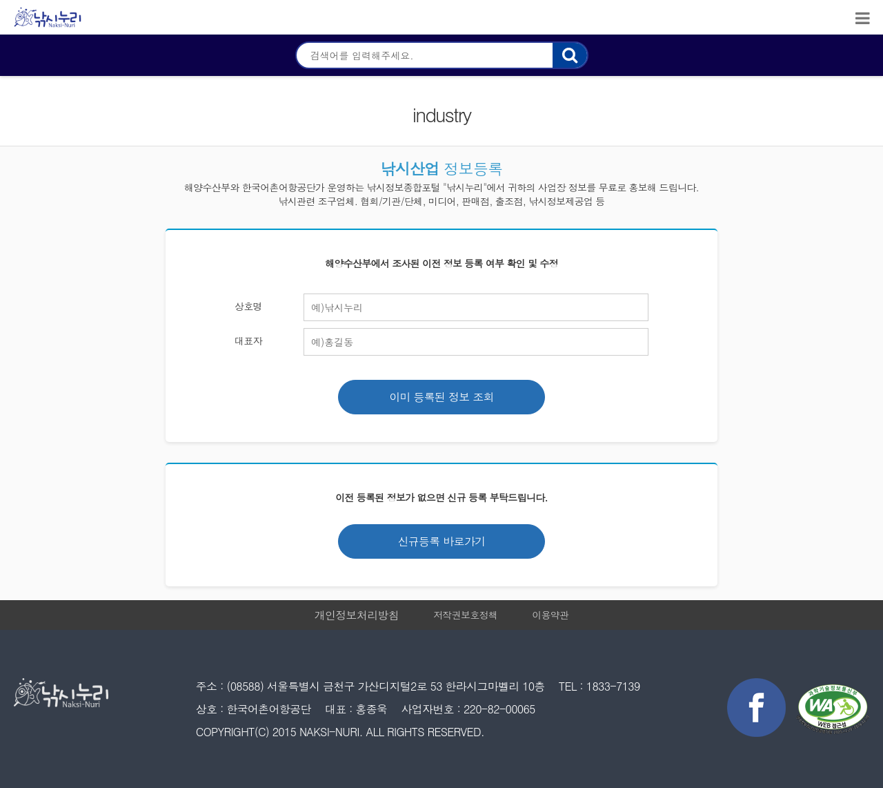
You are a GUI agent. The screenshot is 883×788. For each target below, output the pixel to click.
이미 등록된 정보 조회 (441, 397)
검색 (570, 55)
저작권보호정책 (465, 615)
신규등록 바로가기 (441, 541)
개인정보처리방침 (357, 615)
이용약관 (550, 615)
